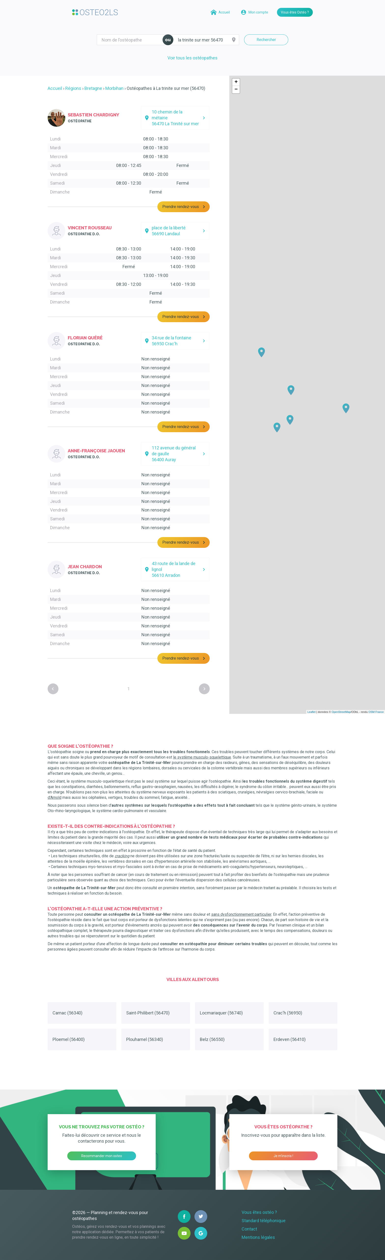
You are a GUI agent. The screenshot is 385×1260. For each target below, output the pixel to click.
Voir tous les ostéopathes (192, 57)
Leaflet (311, 711)
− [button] (236, 89)
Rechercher (266, 39)
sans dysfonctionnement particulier (241, 914)
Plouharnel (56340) (144, 1039)
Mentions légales (258, 1237)
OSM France (376, 711)
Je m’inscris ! (283, 1156)
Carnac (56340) (67, 1012)
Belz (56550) (212, 1039)
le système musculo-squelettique (202, 757)
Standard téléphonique (264, 1220)
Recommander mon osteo (101, 1156)
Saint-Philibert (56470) (148, 1012)
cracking (122, 856)
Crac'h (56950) (288, 1012)
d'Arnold (54, 797)
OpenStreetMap (341, 711)
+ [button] (236, 82)
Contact (249, 1229)
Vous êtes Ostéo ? (295, 12)
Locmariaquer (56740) (221, 1012)
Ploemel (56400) (69, 1039)
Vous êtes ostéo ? (259, 1212)
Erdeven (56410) (290, 1039)
